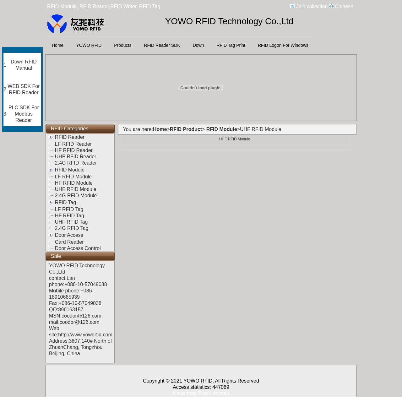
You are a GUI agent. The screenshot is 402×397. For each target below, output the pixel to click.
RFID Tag (65, 202)
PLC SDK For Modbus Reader (23, 114)
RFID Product (186, 129)
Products (122, 45)
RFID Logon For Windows (283, 45)
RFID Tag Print (230, 45)
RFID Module (69, 169)
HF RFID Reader (74, 150)
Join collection (312, 6)
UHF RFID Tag (71, 222)
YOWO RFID (88, 45)
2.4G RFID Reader (76, 163)
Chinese (344, 6)
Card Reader (69, 242)
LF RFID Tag (69, 209)
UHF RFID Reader (75, 156)
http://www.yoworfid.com (85, 334)
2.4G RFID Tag (71, 228)
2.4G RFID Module (76, 195)
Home (57, 45)
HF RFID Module (74, 183)
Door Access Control (78, 248)
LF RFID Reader (73, 144)
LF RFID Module (73, 176)
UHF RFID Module (75, 189)
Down (198, 45)
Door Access (69, 235)
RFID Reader (69, 137)
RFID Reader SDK (162, 45)
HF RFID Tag (69, 215)
